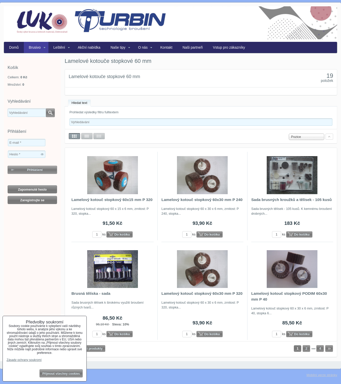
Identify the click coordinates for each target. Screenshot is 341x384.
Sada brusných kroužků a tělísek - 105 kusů (291, 199)
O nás (143, 47)
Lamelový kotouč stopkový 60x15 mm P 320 (112, 199)
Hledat (50, 112)
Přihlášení (35, 170)
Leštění (59, 47)
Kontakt (166, 47)
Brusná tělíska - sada (91, 293)
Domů (14, 47)
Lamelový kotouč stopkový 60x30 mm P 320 (202, 293)
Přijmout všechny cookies (61, 373)
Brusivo (35, 47)
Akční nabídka (89, 47)
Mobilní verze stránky (322, 375)
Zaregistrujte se (32, 200)
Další (329, 348)
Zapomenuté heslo (32, 189)
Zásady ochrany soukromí (24, 360)
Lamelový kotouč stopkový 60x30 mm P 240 (202, 199)
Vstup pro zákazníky (229, 47)
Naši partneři (193, 47)
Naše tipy (118, 47)
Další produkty (91, 348)
